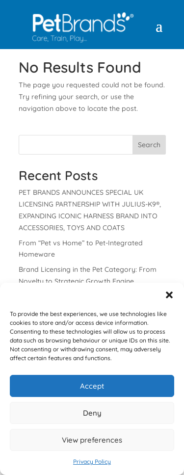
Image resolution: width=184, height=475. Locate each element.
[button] (169, 295)
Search (149, 144)
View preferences (92, 440)
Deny (92, 413)
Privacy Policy (92, 461)
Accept (92, 386)
